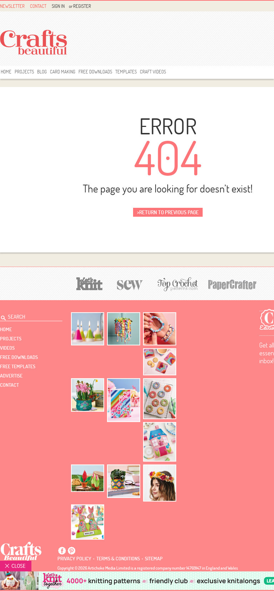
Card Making (62, 71)
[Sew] (130, 284)
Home (6, 71)
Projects (24, 71)
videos (7, 348)
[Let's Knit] (89, 283)
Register (82, 6)
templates (126, 71)
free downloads (95, 71)
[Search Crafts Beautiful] (27, 316)
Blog (42, 71)
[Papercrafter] (232, 284)
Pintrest (71, 551)
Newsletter (12, 6)
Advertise (11, 375)
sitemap (154, 558)
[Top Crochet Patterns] (176, 284)
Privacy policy (74, 558)
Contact (38, 6)
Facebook (62, 551)
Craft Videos (153, 71)
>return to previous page (168, 212)
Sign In (58, 6)
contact (9, 385)
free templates (17, 366)
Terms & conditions (118, 558)
